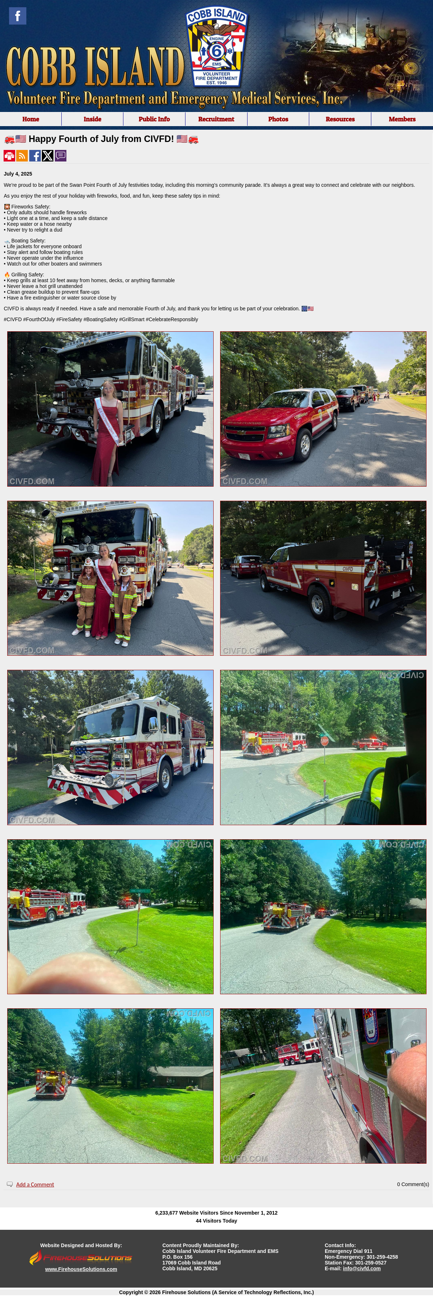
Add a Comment (35, 1184)
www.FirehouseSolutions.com (81, 1269)
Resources (340, 119)
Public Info (154, 119)
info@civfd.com (362, 1268)
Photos (278, 119)
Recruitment (216, 119)
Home (30, 119)
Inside (92, 119)
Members (402, 119)
